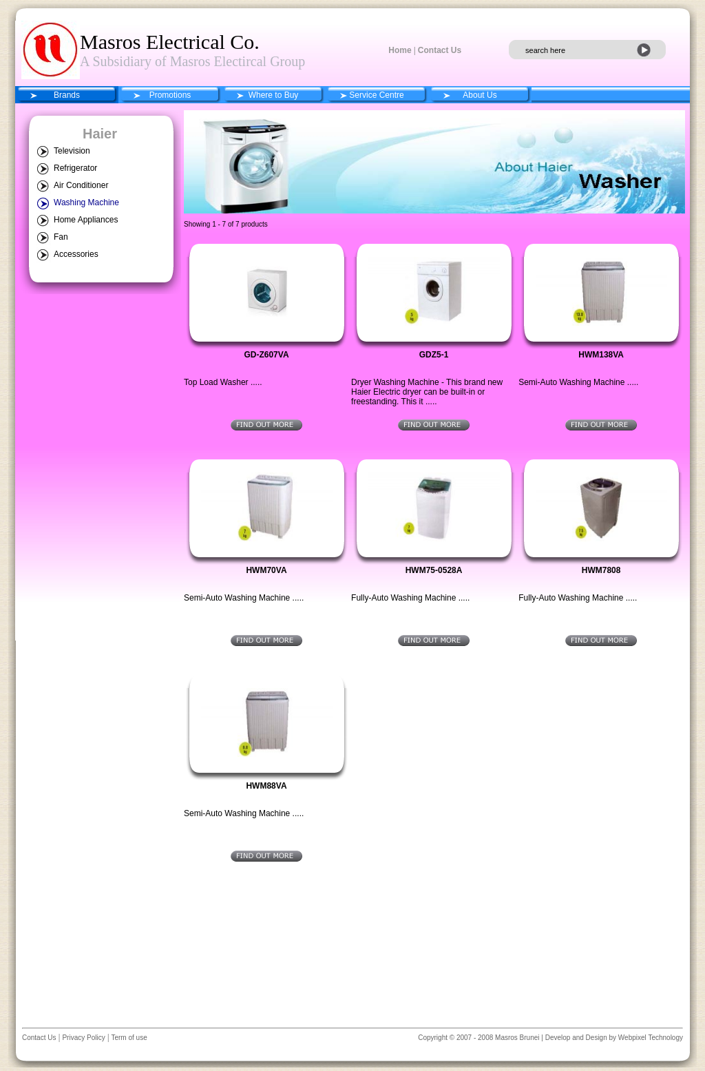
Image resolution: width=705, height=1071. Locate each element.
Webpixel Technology (650, 1037)
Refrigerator (75, 168)
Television (72, 151)
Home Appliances (86, 220)
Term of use (128, 1037)
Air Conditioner (81, 185)
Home (399, 50)
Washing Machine (86, 202)
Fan (61, 237)
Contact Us (439, 50)
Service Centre (376, 95)
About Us (479, 95)
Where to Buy (274, 95)
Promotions (170, 95)
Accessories (76, 254)
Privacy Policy (83, 1037)
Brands (67, 95)
